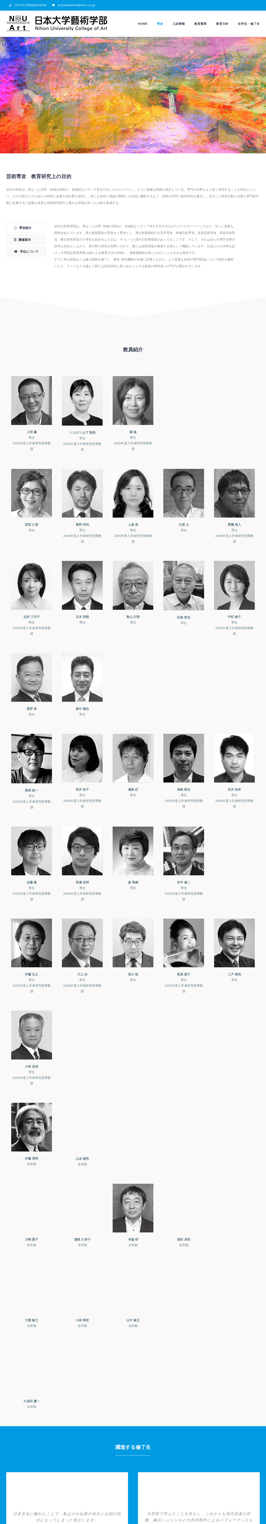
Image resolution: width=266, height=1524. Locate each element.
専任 (31, 527)
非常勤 (31, 1161)
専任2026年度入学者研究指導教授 (31, 440)
